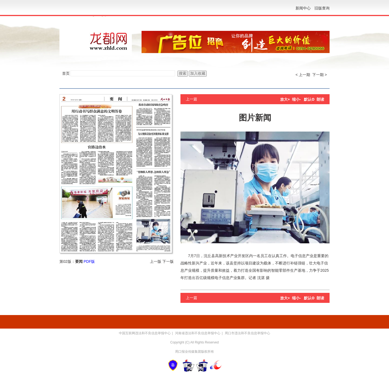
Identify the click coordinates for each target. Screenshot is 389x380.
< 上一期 (303, 75)
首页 (66, 73)
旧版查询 (322, 8)
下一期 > (319, 75)
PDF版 (89, 261)
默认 (309, 99)
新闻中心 (303, 8)
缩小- (296, 99)
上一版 (155, 261)
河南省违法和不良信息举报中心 (197, 333)
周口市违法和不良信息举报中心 (247, 333)
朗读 (320, 99)
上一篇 (191, 99)
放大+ (285, 99)
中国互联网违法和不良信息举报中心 (145, 333)
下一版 (168, 261)
